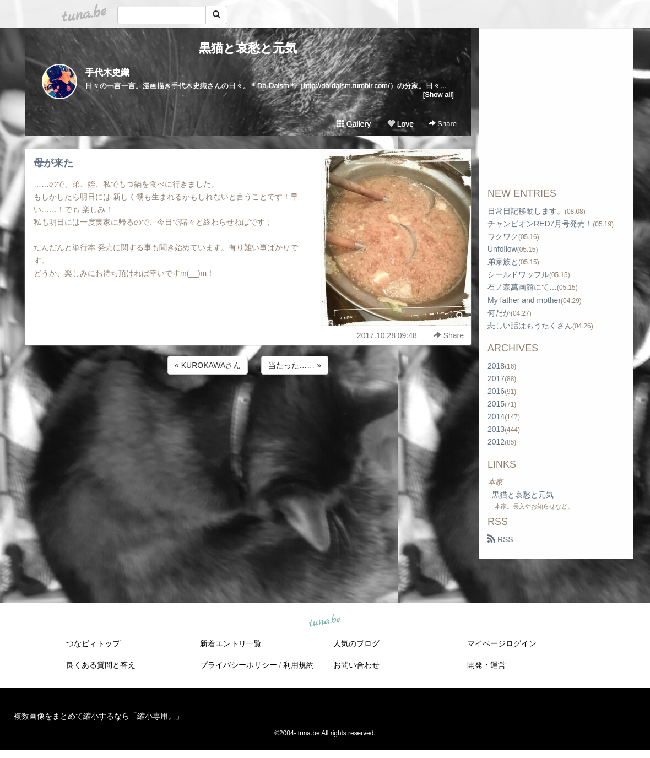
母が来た (53, 163)
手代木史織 (107, 72)
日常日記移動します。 (526, 211)
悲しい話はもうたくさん (530, 325)
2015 (496, 403)
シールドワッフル (518, 274)
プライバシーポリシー (238, 664)
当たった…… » (294, 365)
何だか (499, 312)
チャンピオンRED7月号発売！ (540, 223)
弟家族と (503, 261)
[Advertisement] (248, 406)
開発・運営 (486, 664)
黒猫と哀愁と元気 (248, 48)
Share (443, 124)
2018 (496, 365)
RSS (500, 539)
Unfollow (502, 249)
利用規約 (298, 664)
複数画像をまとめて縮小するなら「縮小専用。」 (98, 716)
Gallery (354, 124)
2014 (496, 416)
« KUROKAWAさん (208, 365)
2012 (496, 441)
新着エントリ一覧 (231, 643)
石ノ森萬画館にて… (522, 287)
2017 (496, 378)
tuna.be (324, 621)
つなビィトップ (93, 643)
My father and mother (524, 300)
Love (400, 124)
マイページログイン (502, 643)
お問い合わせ (356, 664)
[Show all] (438, 94)
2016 (496, 391)
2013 (496, 429)
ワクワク (503, 236)
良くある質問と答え (101, 664)
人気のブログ (356, 643)
